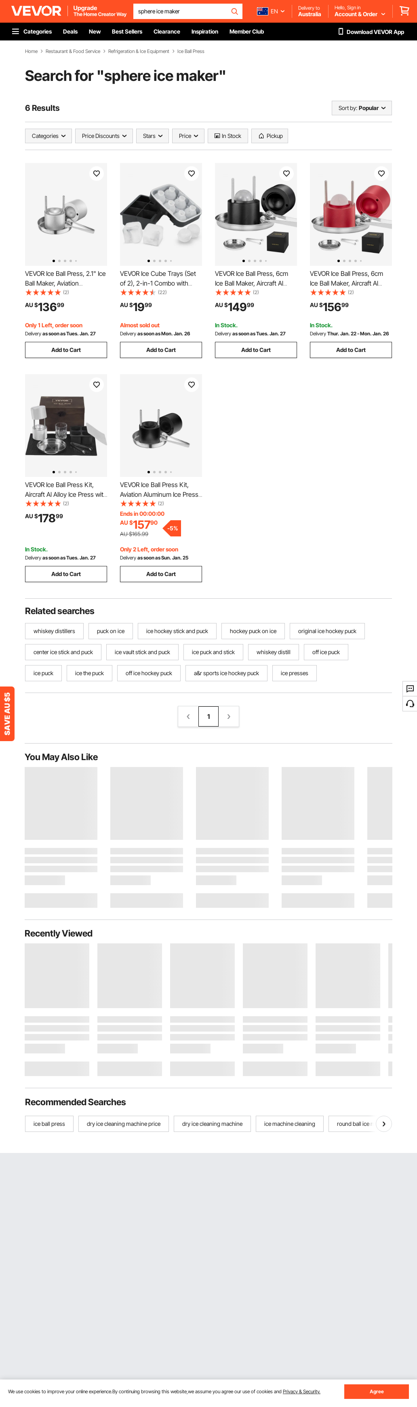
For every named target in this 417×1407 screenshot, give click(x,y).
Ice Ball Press (190, 51)
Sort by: (348, 107)
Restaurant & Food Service (73, 51)
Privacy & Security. (301, 1391)
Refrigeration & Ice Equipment (138, 51)
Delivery (33, 334)
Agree (377, 1391)
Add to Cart (66, 349)
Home (31, 51)
